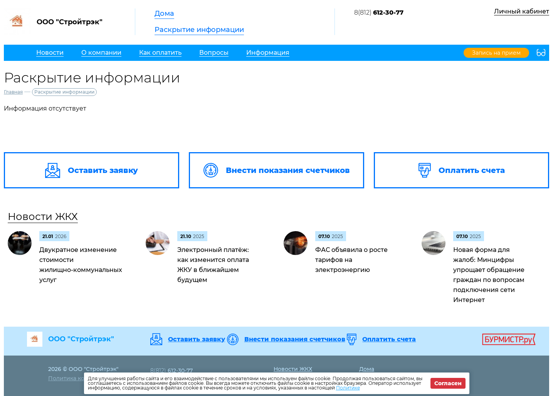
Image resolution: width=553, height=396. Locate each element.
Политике (348, 388)
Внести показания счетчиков (294, 339)
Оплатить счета (389, 339)
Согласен (448, 383)
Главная (13, 92)
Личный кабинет (521, 11)
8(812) (378, 12)
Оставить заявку (196, 339)
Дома (164, 13)
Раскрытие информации (199, 29)
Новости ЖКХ (43, 216)
